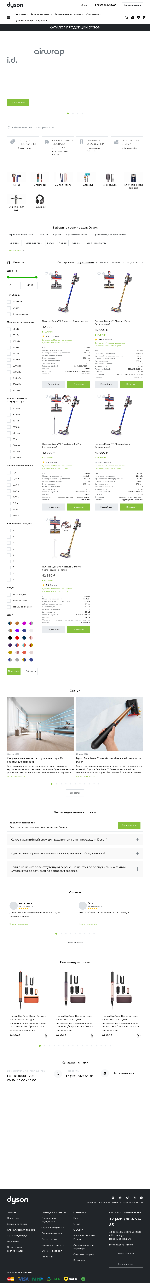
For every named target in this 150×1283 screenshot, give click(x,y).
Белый (50, 243)
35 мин (16, 421)
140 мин (17, 458)
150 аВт (17, 354)
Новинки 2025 (20, 601)
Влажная (17, 302)
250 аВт (17, 384)
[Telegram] (127, 1198)
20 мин (16, 409)
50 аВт (16, 329)
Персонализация (51, 1233)
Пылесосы (21, 14)
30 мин (16, 415)
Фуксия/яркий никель (77, 235)
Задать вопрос (129, 825)
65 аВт (16, 335)
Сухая (16, 308)
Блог (76, 1218)
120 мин (17, 451)
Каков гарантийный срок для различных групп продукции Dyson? (59, 839)
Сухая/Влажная (21, 314)
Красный (77, 243)
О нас (84, 5)
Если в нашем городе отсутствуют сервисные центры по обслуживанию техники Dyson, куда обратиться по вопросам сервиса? (69, 869)
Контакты (79, 1260)
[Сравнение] (132, 17)
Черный (63, 243)
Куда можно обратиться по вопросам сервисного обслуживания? (58, 853)
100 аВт (17, 341)
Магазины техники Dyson (84, 1238)
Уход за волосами (41, 14)
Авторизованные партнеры (83, 1247)
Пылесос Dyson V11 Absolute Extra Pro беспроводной (61, 445)
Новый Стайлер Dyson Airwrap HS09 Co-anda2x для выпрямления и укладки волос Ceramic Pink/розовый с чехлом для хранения (120, 1023)
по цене (115, 262)
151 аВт (16, 360)
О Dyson (78, 1230)
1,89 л (15, 509)
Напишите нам (123, 1073)
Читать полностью (16, 777)
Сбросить (31, 671)
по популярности (132, 262)
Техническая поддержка (48, 1220)
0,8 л (15, 503)
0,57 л (16, 491)
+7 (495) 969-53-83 (104, 5)
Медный (44, 235)
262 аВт (17, 390)
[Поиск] (126, 17)
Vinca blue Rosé (34, 243)
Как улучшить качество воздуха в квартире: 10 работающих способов (35, 760)
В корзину (79, 384)
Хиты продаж (20, 595)
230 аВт (17, 372)
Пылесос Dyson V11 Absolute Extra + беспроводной (113, 322)
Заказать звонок (132, 5)
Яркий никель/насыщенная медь (110, 235)
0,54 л (16, 485)
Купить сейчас (18, 103)
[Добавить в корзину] (46, 1035)
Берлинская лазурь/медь (21, 235)
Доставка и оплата (52, 1245)
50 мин (16, 433)
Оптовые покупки (83, 1254)
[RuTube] (120, 1198)
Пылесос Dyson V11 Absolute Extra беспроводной (112, 445)
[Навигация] (8, 17)
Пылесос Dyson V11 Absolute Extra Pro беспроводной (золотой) (61, 568)
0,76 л (16, 497)
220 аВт (17, 366)
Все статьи (75, 793)
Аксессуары (94, 14)
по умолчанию (85, 262)
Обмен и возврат (51, 1251)
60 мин (16, 445)
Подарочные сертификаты (15, 1249)
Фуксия (57, 235)
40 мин (16, 427)
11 (13, 580)
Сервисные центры (52, 1227)
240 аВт (17, 378)
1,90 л (16, 516)
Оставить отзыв (75, 943)
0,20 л (16, 473)
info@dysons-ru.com (121, 1245)
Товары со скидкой (22, 607)
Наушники (41, 21)
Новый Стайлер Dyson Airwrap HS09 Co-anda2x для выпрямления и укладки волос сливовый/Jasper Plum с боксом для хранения (74, 1023)
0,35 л (16, 479)
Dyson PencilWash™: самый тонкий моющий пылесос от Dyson (108, 760)
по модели (102, 262)
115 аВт (16, 348)
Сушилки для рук (24, 21)
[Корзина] (144, 17)
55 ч (15, 439)
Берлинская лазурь (96, 243)
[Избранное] (138, 17)
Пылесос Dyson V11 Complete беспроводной (65, 321)
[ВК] (113, 1198)
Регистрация (49, 1239)
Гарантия (47, 1257)
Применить (13, 671)
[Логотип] (15, 5)
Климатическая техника (69, 14)
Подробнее (54, 384)
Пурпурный (14, 243)
